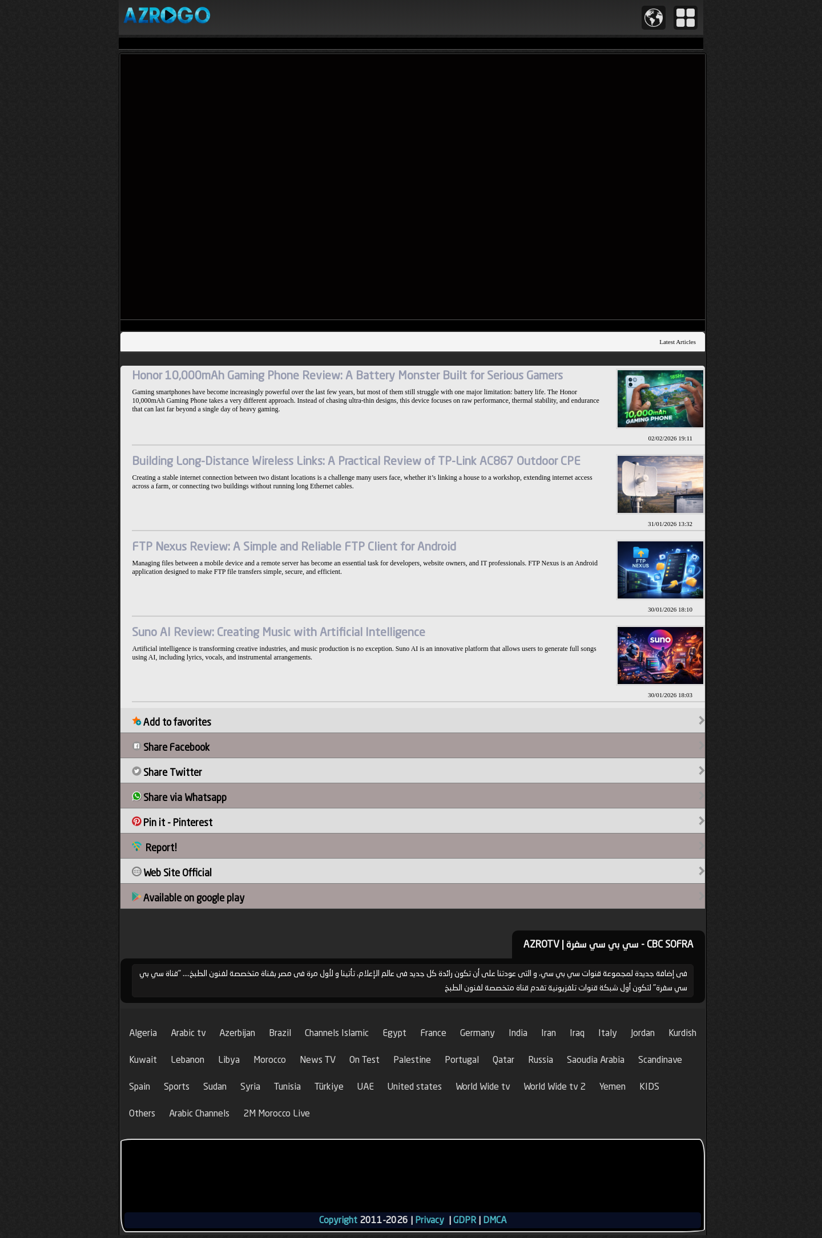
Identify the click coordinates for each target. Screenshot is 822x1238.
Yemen (612, 1086)
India (518, 1033)
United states (415, 1086)
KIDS (649, 1086)
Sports (177, 1086)
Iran (548, 1033)
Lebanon (187, 1060)
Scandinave (660, 1060)
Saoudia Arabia (595, 1060)
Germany (477, 1033)
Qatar (503, 1060)
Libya (229, 1060)
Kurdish (682, 1033)
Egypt (394, 1033)
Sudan (215, 1086)
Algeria (143, 1033)
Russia (540, 1060)
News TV (318, 1060)
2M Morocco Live (276, 1113)
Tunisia (287, 1086)
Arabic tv (188, 1033)
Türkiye (329, 1086)
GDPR (464, 1220)
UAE (365, 1086)
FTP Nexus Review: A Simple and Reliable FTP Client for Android (294, 546)
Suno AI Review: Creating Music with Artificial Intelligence (278, 632)
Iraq (577, 1033)
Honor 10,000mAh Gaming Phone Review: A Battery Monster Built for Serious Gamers (347, 375)
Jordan (643, 1033)
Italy (607, 1033)
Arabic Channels (199, 1113)
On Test (364, 1060)
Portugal (462, 1060)
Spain (139, 1086)
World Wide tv (483, 1086)
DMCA (494, 1220)
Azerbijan (237, 1033)
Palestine (412, 1060)
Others (142, 1113)
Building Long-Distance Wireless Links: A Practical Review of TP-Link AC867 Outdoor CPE (356, 461)
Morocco (269, 1060)
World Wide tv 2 (554, 1086)
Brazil (280, 1033)
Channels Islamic (337, 1033)
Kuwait (143, 1060)
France (433, 1033)
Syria (250, 1086)
